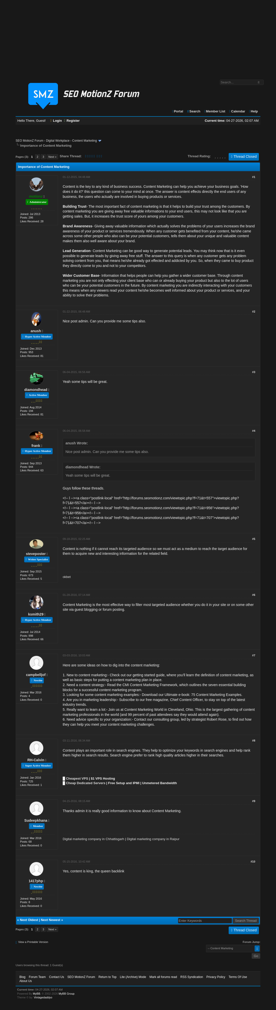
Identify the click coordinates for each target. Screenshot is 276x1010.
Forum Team (37, 977)
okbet (67, 577)
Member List (214, 111)
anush (35, 331)
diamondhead (35, 390)
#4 (253, 430)
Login (56, 121)
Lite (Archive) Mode (133, 977)
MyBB (36, 993)
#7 (253, 655)
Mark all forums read (163, 977)
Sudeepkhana (35, 820)
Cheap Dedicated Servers (86, 783)
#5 (253, 538)
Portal (177, 111)
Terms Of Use (238, 977)
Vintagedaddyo (43, 997)
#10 (253, 861)
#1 (253, 176)
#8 (253, 740)
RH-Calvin (35, 760)
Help (253, 111)
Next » (52, 156)
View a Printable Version (33, 941)
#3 (253, 372)
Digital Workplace (58, 140)
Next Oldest (29, 920)
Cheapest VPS (77, 778)
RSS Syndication (191, 977)
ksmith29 (36, 614)
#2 (253, 311)
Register (72, 121)
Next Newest (50, 920)
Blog (22, 977)
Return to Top (107, 977)
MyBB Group (67, 993)
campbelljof (36, 675)
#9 (253, 801)
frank (35, 446)
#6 (253, 594)
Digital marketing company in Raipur (153, 839)
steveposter (36, 554)
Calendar (237, 111)
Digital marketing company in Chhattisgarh (93, 839)
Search (193, 111)
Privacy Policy (215, 977)
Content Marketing (84, 140)
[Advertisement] (138, 37)
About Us (25, 981)
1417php (36, 881)
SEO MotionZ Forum (29, 140)
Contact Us (56, 977)
